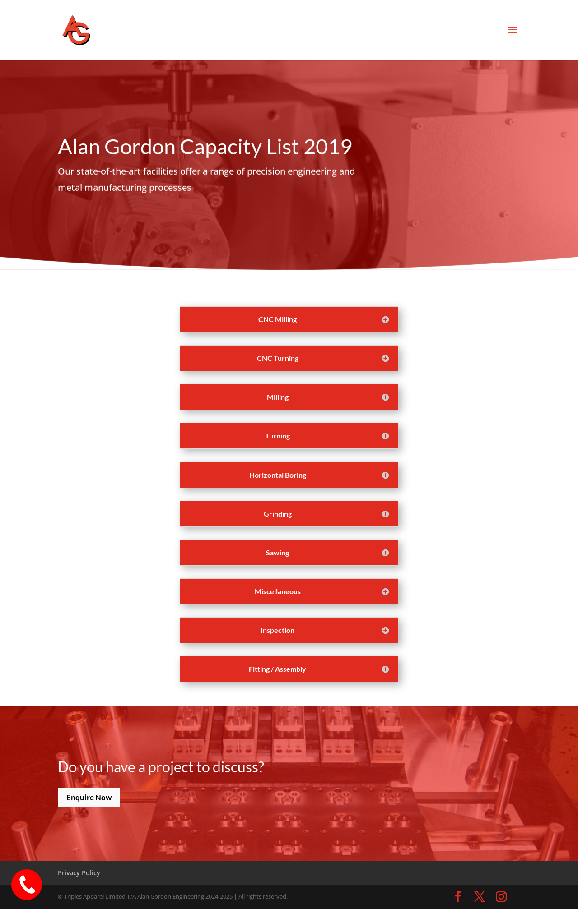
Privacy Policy (79, 872)
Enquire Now (89, 797)
